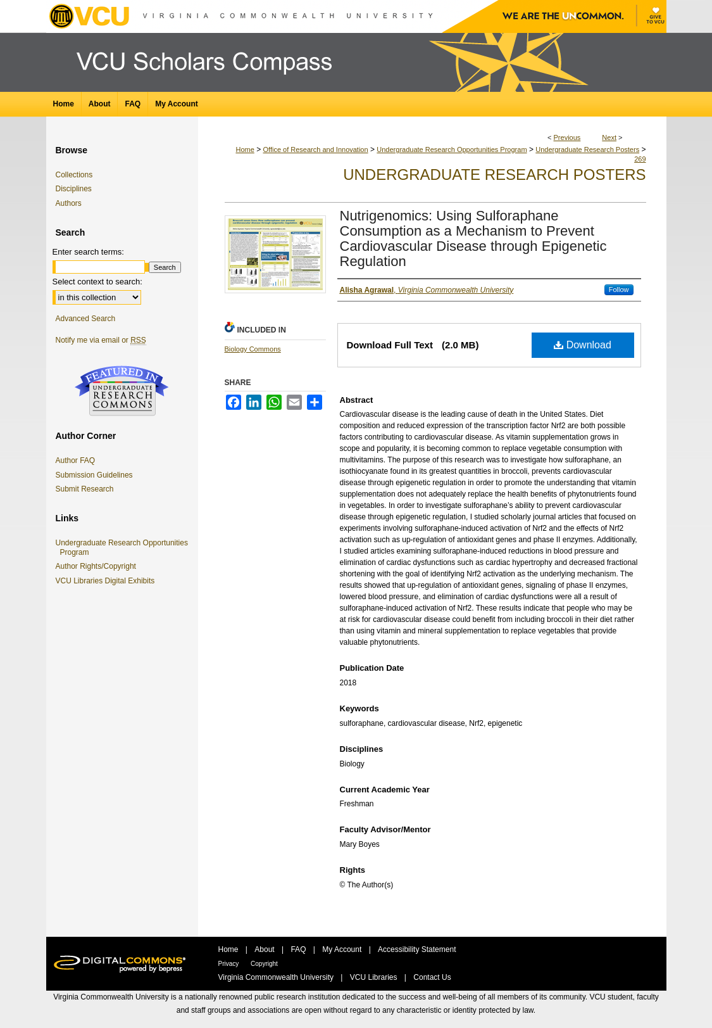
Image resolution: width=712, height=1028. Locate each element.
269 (640, 159)
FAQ (299, 949)
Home (244, 149)
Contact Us (432, 977)
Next (609, 137)
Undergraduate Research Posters (587, 149)
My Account (342, 949)
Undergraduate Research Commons (122, 390)
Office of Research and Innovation (315, 149)
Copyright (264, 963)
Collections (74, 174)
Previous (567, 137)
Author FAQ (76, 460)
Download (582, 344)
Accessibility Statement (417, 949)
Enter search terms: (88, 252)
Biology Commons (253, 349)
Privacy (229, 963)
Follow (619, 289)
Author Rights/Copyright (98, 566)
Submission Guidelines (94, 475)
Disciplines (74, 188)
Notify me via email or (101, 340)
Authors (69, 203)
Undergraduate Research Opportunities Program (452, 149)
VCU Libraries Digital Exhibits (107, 580)
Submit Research (85, 489)
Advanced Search (86, 318)
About (265, 949)
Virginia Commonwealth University (277, 977)
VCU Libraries (374, 977)
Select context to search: (97, 281)
